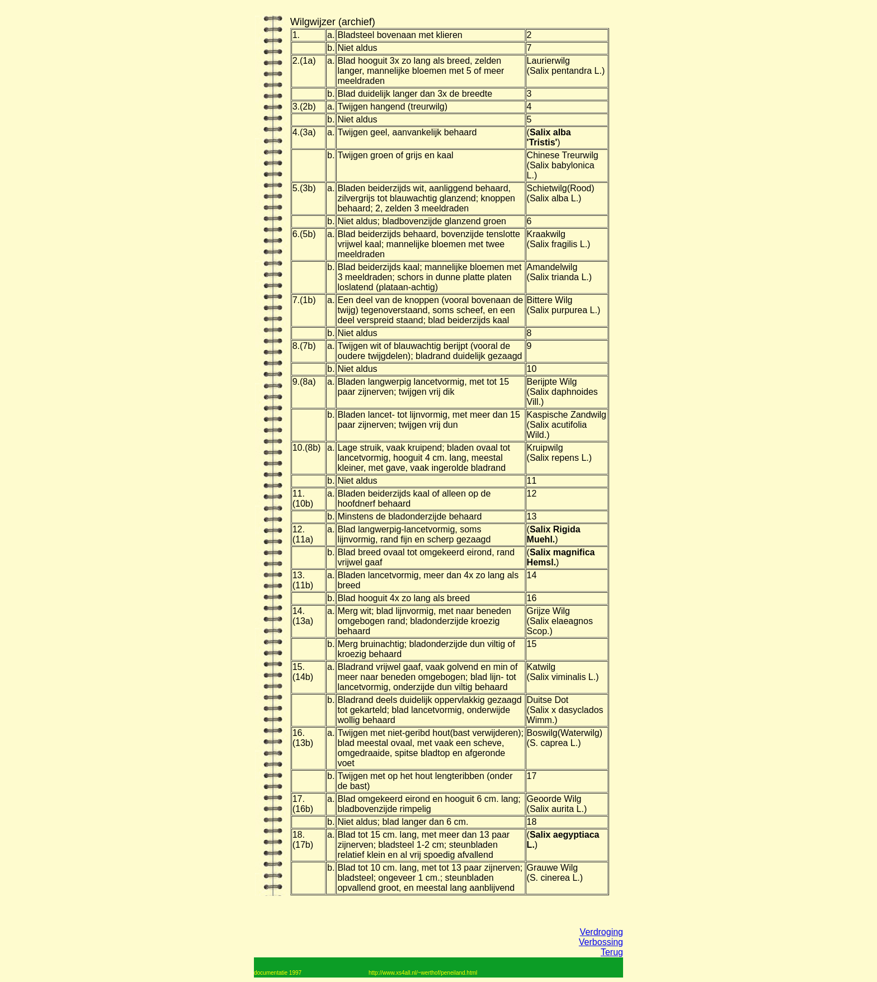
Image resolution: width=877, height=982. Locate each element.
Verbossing (601, 942)
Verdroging (601, 932)
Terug (612, 952)
